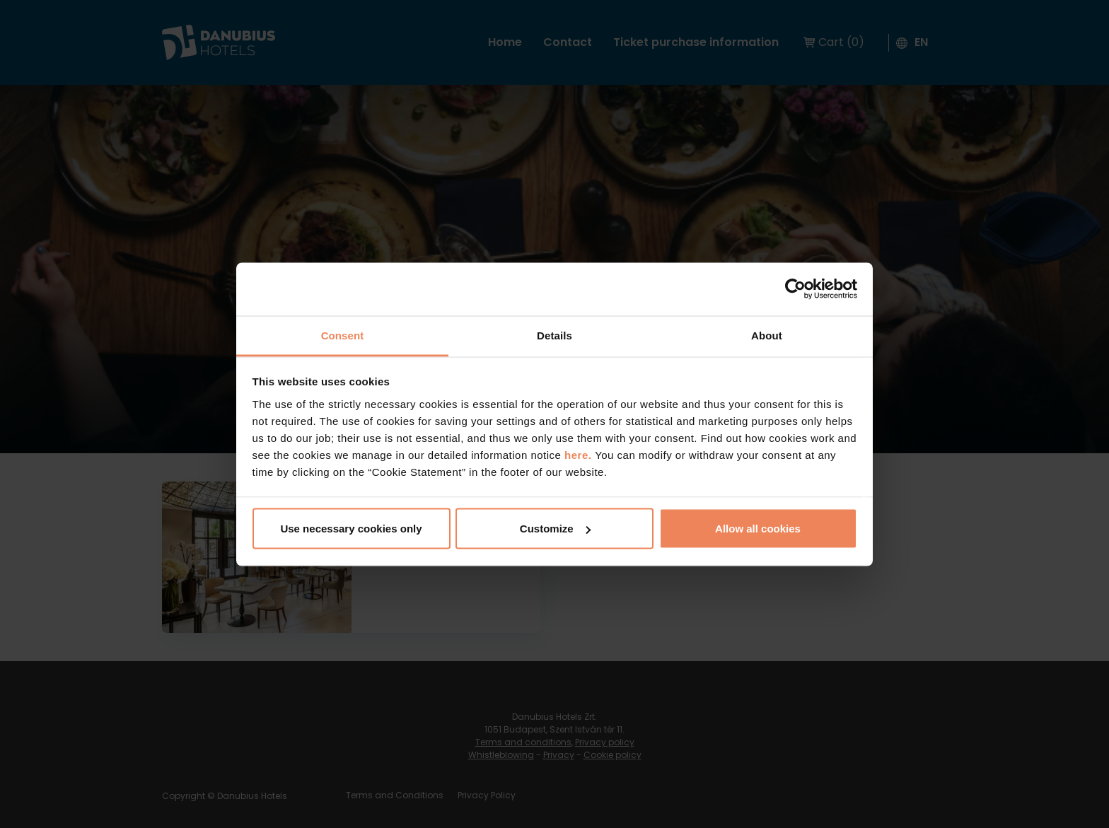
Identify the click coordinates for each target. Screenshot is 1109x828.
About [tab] (766, 335)
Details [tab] (554, 335)
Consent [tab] (342, 335)
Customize (555, 529)
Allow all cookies (758, 529)
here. (579, 454)
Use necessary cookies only (351, 529)
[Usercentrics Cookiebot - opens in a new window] (795, 289)
